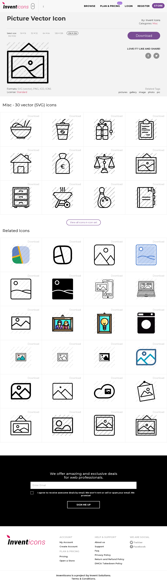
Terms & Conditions (83, 578)
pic (158, 92)
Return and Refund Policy (109, 559)
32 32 (34, 33)
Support (99, 546)
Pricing (64, 556)
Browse (89, 6)
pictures (123, 92)
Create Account (68, 546)
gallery (133, 92)
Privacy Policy (103, 555)
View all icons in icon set (83, 222)
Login (129, 6)
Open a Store (67, 560)
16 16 (23, 33)
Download (33, 116)
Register (143, 6)
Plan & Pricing (111, 5)
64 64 (46, 33)
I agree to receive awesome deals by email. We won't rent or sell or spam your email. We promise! (86, 494)
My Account (66, 542)
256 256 (72, 33)
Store (158, 5)
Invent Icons (153, 20)
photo (151, 92)
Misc (155, 23)
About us (100, 542)
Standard (22, 92)
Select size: (12, 33)
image (142, 92)
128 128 (59, 33)
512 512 (12, 36)
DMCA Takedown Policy (108, 563)
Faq (97, 550)
